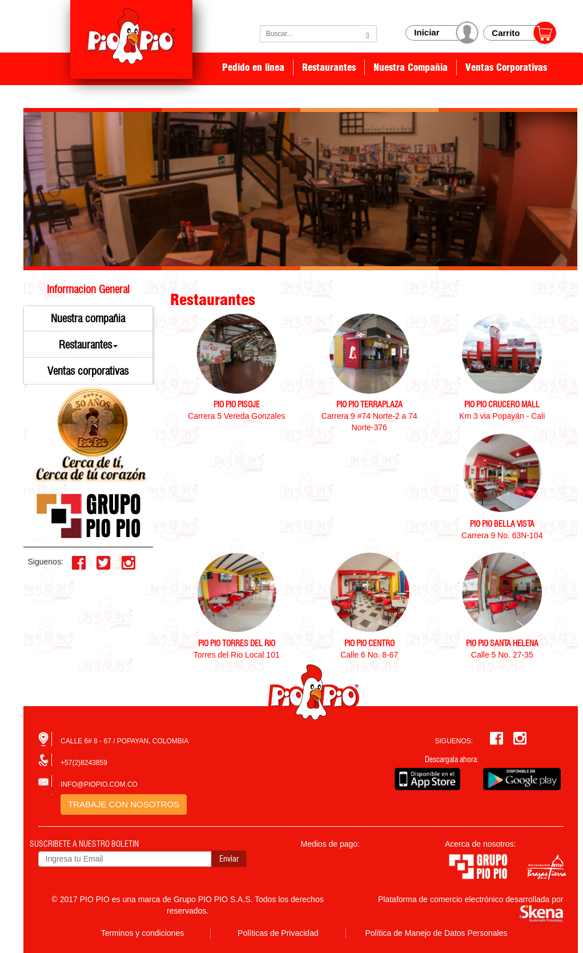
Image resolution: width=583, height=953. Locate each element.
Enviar (229, 859)
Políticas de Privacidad (278, 933)
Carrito (506, 33)
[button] (88, 345)
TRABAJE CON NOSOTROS (123, 804)
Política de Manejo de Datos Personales (436, 933)
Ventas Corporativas (506, 67)
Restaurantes (329, 67)
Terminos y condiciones (142, 933)
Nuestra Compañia (410, 67)
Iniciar (426, 32)
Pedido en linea (253, 67)
